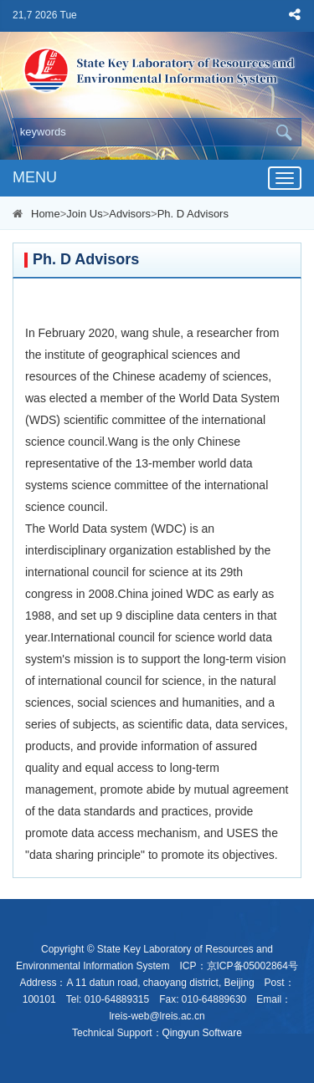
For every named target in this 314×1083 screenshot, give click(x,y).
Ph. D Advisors (193, 213)
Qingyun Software (202, 1033)
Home (45, 213)
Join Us (84, 213)
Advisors (130, 213)
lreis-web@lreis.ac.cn (156, 1016)
